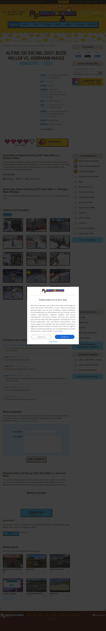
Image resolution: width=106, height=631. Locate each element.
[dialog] (53, 315)
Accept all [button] (64, 337)
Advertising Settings (44, 329)
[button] (53, 341)
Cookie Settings (46, 331)
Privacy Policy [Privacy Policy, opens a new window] (58, 331)
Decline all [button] (41, 337)
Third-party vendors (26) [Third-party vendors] (51, 317)
